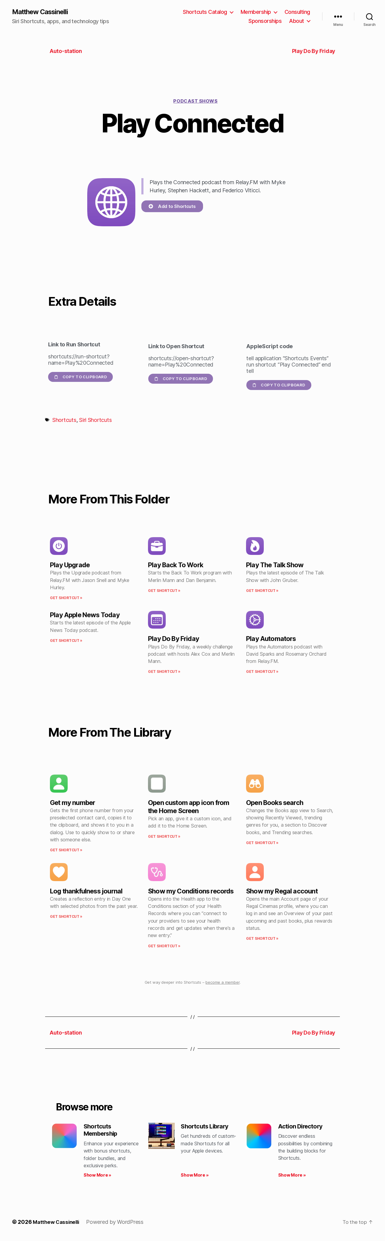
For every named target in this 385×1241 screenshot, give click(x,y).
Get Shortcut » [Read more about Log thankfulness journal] (66, 917)
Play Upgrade (70, 565)
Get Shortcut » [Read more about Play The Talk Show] (262, 591)
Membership (256, 12)
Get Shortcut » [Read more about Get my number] (66, 850)
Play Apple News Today (85, 615)
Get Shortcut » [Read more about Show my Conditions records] (164, 946)
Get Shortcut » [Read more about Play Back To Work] (164, 591)
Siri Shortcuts (95, 420)
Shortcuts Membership (102, 1131)
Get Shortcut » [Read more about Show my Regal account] (262, 939)
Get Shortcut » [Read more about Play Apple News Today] (66, 641)
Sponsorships (265, 21)
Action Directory (302, 1127)
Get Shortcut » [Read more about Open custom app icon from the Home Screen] (164, 836)
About (296, 21)
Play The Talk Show (274, 565)
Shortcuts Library (206, 1127)
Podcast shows (195, 101)
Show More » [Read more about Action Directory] (292, 1177)
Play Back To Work (175, 565)
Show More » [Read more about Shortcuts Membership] (97, 1177)
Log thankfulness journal (86, 891)
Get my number (72, 803)
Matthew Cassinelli (43, 12)
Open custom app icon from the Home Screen (188, 807)
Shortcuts (64, 420)
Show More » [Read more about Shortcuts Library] (194, 1177)
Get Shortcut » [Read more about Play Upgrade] (66, 598)
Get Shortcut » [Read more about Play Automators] (262, 672)
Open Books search (274, 803)
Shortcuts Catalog (205, 12)
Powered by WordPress (118, 1224)
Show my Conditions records (191, 891)
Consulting (297, 12)
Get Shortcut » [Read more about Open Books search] (262, 843)
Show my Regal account (282, 891)
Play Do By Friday (173, 639)
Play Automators (271, 639)
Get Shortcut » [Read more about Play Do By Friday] (164, 672)
